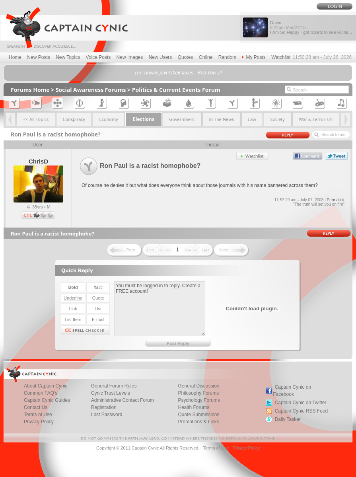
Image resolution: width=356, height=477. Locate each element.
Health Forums (193, 407)
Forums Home (30, 89)
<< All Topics (36, 119)
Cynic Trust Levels (110, 393)
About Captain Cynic (45, 386)
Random (227, 57)
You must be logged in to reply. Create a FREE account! (159, 308)
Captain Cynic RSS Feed (301, 411)
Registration (104, 407)
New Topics (68, 57)
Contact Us (35, 407)
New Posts (38, 57)
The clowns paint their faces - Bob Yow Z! (178, 73)
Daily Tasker (288, 419)
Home (15, 57)
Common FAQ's (40, 393)
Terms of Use (38, 414)
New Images (130, 57)
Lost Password (107, 414)
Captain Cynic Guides (47, 400)
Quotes (185, 57)
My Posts (253, 57)
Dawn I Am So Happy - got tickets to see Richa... (311, 27)
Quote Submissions (198, 414)
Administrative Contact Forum (122, 400)
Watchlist (280, 57)
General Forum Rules (114, 386)
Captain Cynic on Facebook (292, 390)
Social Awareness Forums (91, 89)
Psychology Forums (199, 400)
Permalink (335, 200)
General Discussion (198, 386)
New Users (160, 57)
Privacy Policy (39, 421)
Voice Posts (98, 57)
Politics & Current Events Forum (176, 89)
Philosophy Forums (198, 393)
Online (206, 57)
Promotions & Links (198, 421)
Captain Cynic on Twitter (301, 402)
